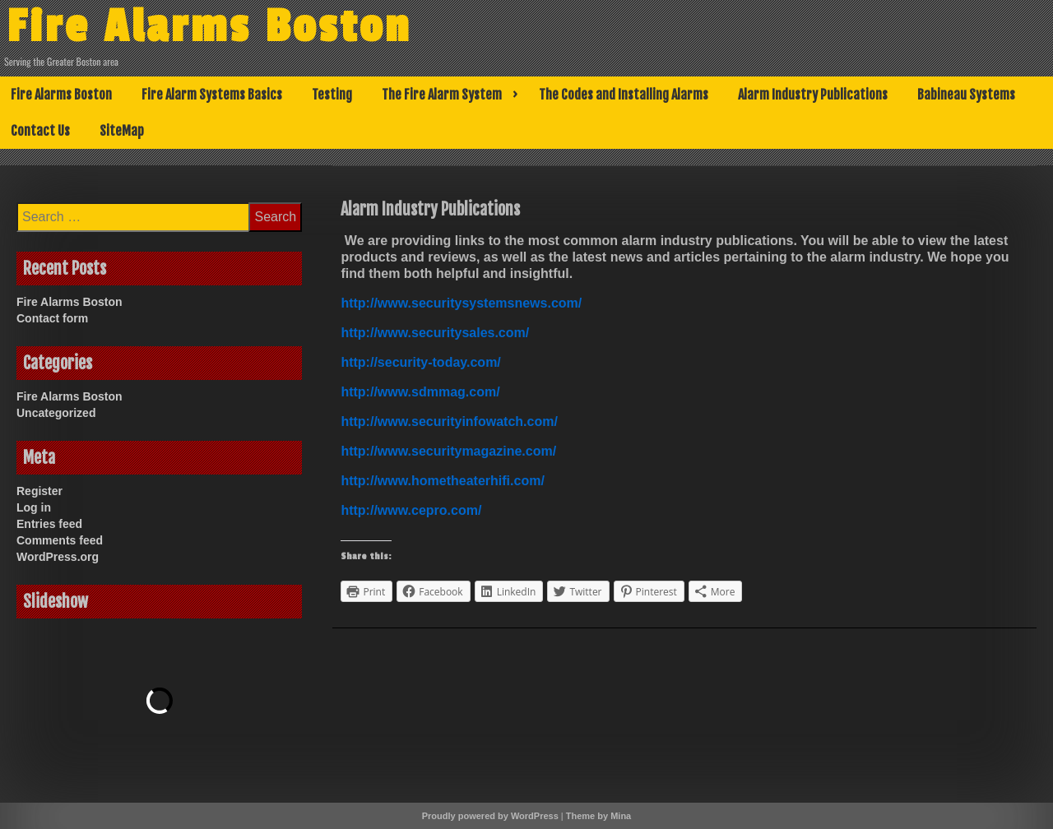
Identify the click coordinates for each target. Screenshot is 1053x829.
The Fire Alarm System (442, 94)
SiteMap (122, 131)
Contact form (52, 318)
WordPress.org (57, 556)
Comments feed (59, 540)
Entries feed (49, 523)
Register (39, 491)
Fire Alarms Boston (209, 27)
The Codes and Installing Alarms (623, 94)
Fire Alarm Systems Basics (211, 94)
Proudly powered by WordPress (490, 816)
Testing (332, 94)
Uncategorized (55, 412)
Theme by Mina (598, 816)
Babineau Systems (966, 94)
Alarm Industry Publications (813, 94)
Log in (33, 507)
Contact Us (40, 131)
